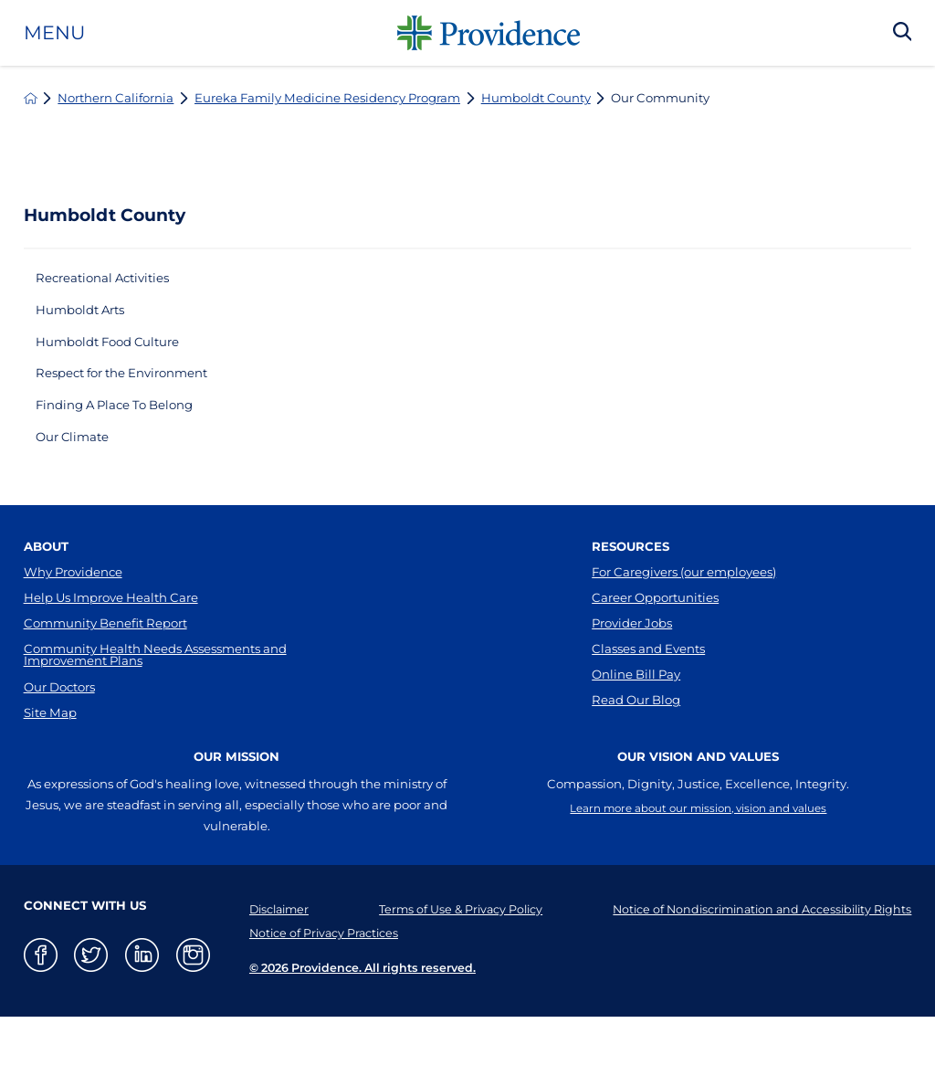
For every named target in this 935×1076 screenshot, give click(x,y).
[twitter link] (91, 1013)
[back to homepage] (30, 98)
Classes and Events (648, 694)
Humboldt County (536, 98)
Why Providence (73, 601)
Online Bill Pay (636, 725)
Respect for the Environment (136, 389)
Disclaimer (273, 967)
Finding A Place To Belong (127, 426)
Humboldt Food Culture (119, 353)
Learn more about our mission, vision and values (698, 868)
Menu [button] (54, 33)
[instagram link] (193, 1013)
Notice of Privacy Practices (318, 991)
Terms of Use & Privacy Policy (452, 967)
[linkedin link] (142, 1013)
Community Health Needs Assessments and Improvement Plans (155, 701)
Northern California (115, 98)
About (46, 573)
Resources (630, 573)
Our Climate (79, 461)
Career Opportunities (655, 632)
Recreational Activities (113, 280)
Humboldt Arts (88, 316)
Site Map (50, 771)
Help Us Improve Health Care (111, 632)
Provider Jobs (632, 663)
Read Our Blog (636, 756)
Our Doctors (59, 740)
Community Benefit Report (105, 663)
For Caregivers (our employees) (684, 601)
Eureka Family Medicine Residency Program (327, 98)
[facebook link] (41, 1013)
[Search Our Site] (902, 33)
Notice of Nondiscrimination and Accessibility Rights (754, 967)
